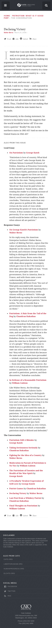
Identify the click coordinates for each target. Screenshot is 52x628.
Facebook (10, 586)
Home (7, 16)
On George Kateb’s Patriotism (23, 229)
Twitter (9, 591)
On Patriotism (16, 152)
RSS (7, 596)
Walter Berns (8, 33)
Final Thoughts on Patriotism (23, 505)
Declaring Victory (17, 493)
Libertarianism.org (13, 564)
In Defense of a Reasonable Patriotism (27, 380)
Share (34, 39)
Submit (25, 39)
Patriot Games (16, 488)
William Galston (20, 383)
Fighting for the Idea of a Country (25, 455)
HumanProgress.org (14, 569)
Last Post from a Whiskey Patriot (25, 498)
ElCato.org (9, 573)
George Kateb (32, 152)
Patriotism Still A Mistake (21, 440)
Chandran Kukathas (26, 316)
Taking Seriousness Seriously (23, 447)
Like (17, 39)
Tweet (9, 39)
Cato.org (8, 559)
